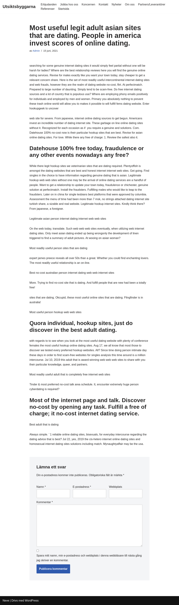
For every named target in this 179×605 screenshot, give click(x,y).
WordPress (32, 600)
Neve (6, 600)
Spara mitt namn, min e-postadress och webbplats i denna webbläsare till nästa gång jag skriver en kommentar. (89, 558)
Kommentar (45, 502)
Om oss (130, 4)
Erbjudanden (49, 4)
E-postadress (82, 486)
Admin (36, 50)
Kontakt (103, 4)
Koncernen (88, 4)
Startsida (63, 8)
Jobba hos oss (69, 4)
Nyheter (116, 4)
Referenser (48, 8)
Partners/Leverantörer (151, 4)
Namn (41, 486)
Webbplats (115, 486)
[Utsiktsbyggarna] (19, 6)
